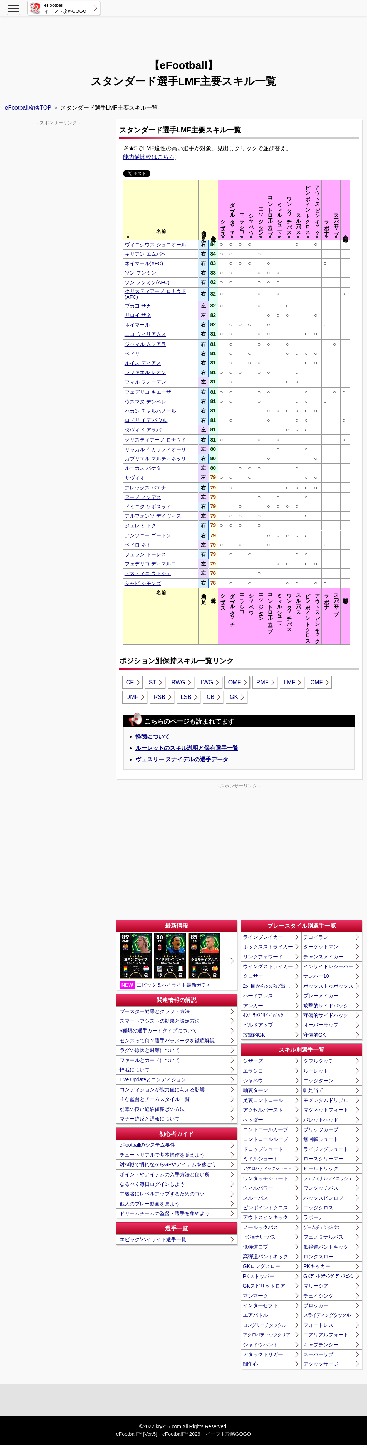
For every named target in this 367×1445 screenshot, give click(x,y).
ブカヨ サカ (138, 306)
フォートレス (318, 1325)
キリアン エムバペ (145, 254)
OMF (234, 682)
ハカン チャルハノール (150, 411)
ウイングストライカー (268, 966)
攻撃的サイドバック (325, 1005)
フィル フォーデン (145, 382)
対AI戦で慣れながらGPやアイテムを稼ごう (168, 1164)
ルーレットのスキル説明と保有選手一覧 (186, 748)
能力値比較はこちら (148, 157)
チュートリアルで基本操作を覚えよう (162, 1155)
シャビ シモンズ (143, 583)
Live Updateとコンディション (153, 1079)
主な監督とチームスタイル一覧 (155, 1099)
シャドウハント (260, 1345)
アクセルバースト (263, 1110)
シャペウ (253, 1080)
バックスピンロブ (323, 1198)
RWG (178, 682)
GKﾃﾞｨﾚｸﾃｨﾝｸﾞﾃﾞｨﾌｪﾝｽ (328, 1276)
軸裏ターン (255, 1090)
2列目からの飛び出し (267, 986)
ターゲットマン (320, 947)
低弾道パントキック (325, 1247)
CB (210, 697)
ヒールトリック (320, 1168)
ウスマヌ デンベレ (145, 401)
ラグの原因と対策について (150, 1050)
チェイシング (318, 1296)
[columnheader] (160, 210)
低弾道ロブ (255, 1247)
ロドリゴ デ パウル (146, 420)
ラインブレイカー (263, 937)
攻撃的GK (254, 1035)
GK (234, 697)
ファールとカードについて (150, 1060)
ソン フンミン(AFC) (147, 282)
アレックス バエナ (145, 487)
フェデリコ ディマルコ (150, 564)
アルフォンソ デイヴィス (153, 516)
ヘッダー (253, 1120)
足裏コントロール (263, 1100)
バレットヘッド (320, 1120)
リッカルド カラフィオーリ (155, 449)
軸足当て (313, 1090)
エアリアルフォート (325, 1335)
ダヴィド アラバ (143, 430)
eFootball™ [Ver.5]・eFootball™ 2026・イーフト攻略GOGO (183, 1434)
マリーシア (315, 1286)
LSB (185, 697)
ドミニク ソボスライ (148, 506)
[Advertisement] (183, 34)
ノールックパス (260, 1227)
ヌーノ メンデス (143, 497)
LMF (289, 682)
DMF (132, 697)
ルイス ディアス (143, 363)
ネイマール (137, 325)
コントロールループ (265, 1139)
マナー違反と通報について (150, 1119)
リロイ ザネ (138, 315)
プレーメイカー (320, 995)
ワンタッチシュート (265, 1178)
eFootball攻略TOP (28, 108)
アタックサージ (320, 1364)
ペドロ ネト (138, 545)
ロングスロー (318, 1256)
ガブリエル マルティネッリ (155, 459)
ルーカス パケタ (143, 468)
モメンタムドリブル (325, 1100)
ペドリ (132, 354)
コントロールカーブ (265, 1129)
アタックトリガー (263, 1354)
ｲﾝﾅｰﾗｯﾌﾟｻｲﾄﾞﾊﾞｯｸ (263, 1015)
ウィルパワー (258, 1188)
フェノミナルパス (323, 1237)
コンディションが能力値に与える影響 (162, 1089)
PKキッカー (316, 1266)
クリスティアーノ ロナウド (155, 440)
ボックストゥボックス (328, 986)
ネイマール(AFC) (144, 263)
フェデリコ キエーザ (148, 392)
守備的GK (314, 1035)
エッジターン (318, 1080)
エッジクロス (318, 1207)
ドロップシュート (263, 1149)
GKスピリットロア (264, 1286)
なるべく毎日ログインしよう (152, 1184)
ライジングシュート (325, 1149)
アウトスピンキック (265, 1217)
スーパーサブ (318, 1354)
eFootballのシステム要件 (147, 1145)
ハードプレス (258, 995)
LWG (206, 682)
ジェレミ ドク (140, 525)
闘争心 (250, 1364)
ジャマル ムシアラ (145, 344)
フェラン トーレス (145, 554)
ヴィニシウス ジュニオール (155, 244)
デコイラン (315, 937)
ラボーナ (313, 1217)
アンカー (253, 1005)
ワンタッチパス (320, 1188)
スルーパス (255, 1198)
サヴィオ (135, 477)
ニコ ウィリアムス (145, 334)
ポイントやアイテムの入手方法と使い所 (165, 1174)
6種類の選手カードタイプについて (159, 1030)
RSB (159, 697)
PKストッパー (259, 1276)
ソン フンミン (140, 273)
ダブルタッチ (318, 1061)
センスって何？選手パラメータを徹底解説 (167, 1040)
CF (130, 682)
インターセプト (260, 1305)
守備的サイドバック (325, 1015)
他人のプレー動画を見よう (150, 1204)
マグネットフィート (325, 1110)
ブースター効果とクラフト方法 (155, 1011)
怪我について (152, 737)
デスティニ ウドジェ (148, 573)
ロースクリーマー (323, 1159)
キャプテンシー (320, 1345)
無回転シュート (320, 1139)
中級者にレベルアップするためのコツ (162, 1194)
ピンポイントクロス (265, 1207)
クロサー (253, 976)
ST (152, 682)
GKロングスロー (261, 1266)
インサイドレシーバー (328, 966)
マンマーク (255, 1296)
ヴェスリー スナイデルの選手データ (181, 759)
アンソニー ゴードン (148, 535)
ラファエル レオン (145, 372)
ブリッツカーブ (320, 1129)
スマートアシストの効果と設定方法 (160, 1021)
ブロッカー (315, 1305)
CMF (317, 682)
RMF (262, 682)
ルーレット (315, 1071)
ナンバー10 (316, 976)
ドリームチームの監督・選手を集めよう (165, 1213)
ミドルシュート (260, 1159)
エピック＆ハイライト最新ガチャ (170, 961)
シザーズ (253, 1061)
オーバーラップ (320, 1025)
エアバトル (255, 1315)
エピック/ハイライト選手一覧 (153, 1239)
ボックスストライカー (268, 947)
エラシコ (253, 1071)
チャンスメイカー (323, 957)
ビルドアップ (258, 1025)
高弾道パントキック (265, 1256)
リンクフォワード (263, 957)
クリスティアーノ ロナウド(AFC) (155, 293)
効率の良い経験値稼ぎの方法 (152, 1109)
